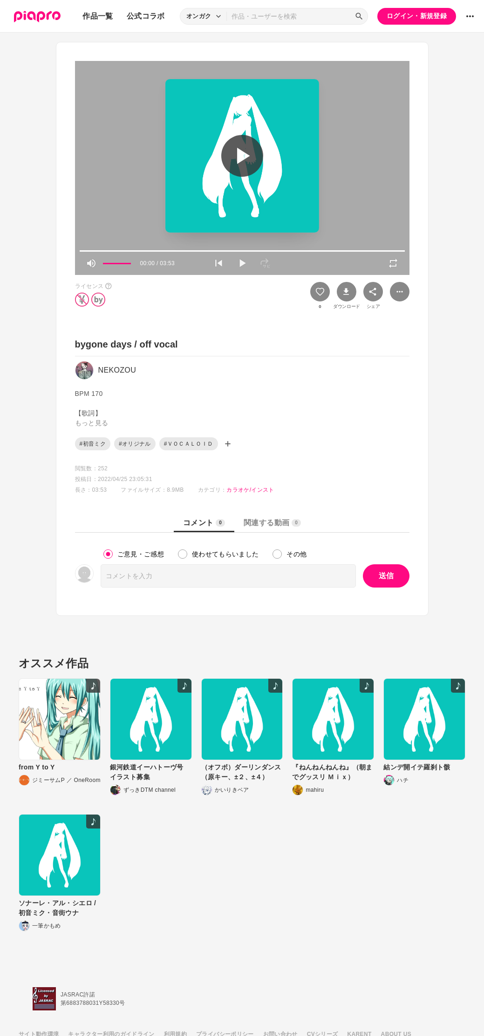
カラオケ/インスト (250, 490)
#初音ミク (93, 444)
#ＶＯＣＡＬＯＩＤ (188, 444)
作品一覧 (97, 16)
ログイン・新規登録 (417, 16)
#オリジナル (135, 444)
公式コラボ (146, 16)
